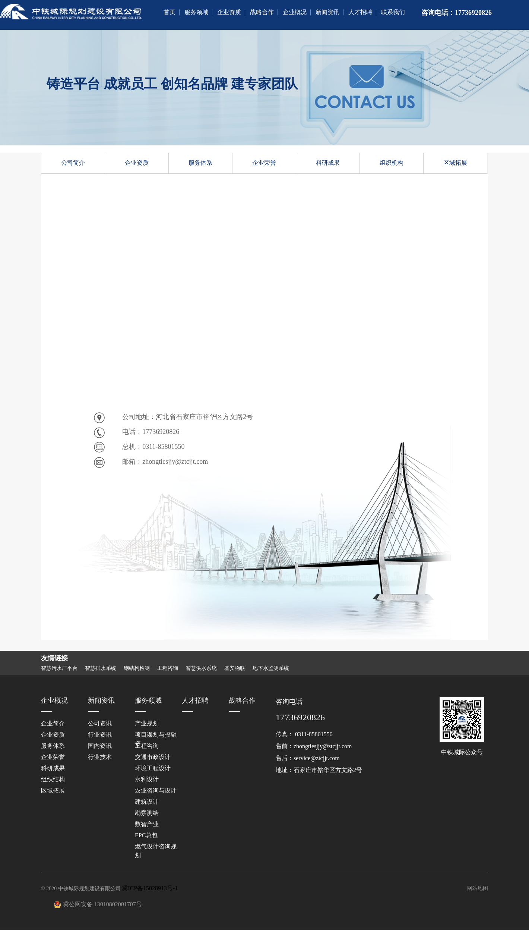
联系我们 (393, 12)
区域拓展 (455, 163)
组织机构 (391, 163)
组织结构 (53, 779)
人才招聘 (360, 12)
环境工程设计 (153, 768)
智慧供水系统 (201, 668)
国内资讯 (100, 746)
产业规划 (147, 723)
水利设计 (147, 779)
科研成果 (328, 163)
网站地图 (477, 888)
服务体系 (200, 163)
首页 (169, 12)
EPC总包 (146, 835)
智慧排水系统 (100, 668)
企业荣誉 (264, 163)
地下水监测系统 (271, 668)
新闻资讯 (327, 12)
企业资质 (229, 12)
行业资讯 (100, 734)
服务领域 (196, 12)
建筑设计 (147, 802)
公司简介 (73, 163)
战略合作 (262, 12)
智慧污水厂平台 (59, 668)
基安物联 (234, 668)
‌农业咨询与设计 (156, 790)
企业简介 (53, 723)
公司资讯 (100, 723)
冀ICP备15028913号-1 (150, 888)
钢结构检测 (137, 668)
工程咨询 (167, 668)
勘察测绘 (147, 813)
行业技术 (100, 757)
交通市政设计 (153, 757)
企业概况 (295, 12)
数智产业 (147, 824)
